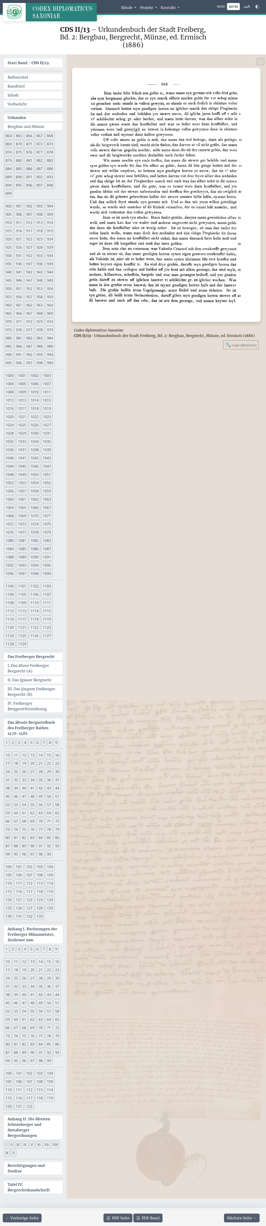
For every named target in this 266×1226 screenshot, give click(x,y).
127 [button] (29, 908)
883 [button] (50, 160)
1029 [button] (22, 433)
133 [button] (39, 916)
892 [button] (39, 176)
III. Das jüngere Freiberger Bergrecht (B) (31, 692)
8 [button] (50, 742)
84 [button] (41, 837)
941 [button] (19, 272)
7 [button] (44, 742)
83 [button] (32, 837)
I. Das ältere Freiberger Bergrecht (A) (28, 668)
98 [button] (41, 854)
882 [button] (39, 160)
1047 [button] (47, 466)
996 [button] (19, 362)
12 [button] (24, 755)
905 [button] (9, 214)
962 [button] (29, 305)
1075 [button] (47, 524)
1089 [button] (22, 557)
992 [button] (29, 354)
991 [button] (19, 354)
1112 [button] (10, 610)
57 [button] (49, 804)
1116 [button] (10, 619)
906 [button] (19, 214)
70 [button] (41, 821)
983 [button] (39, 338)
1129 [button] (22, 643)
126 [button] (19, 908)
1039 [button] (47, 449)
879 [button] (9, 160)
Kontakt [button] (169, 7)
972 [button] (29, 321)
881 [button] (29, 160)
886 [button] (29, 168)
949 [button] (50, 280)
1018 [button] (34, 408)
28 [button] (41, 771)
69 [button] (32, 821)
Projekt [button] (147, 7)
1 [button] (7, 742)
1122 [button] (34, 627)
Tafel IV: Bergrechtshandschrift (29, 1187)
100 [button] (9, 866)
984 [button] (50, 338)
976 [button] (19, 329)
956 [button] (19, 296)
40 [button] (24, 788)
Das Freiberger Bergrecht (31, 656)
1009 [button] (22, 392)
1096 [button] (10, 573)
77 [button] (41, 829)
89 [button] (24, 845)
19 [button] (24, 763)
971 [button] (19, 321)
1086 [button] (34, 548)
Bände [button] (127, 7)
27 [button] (32, 771)
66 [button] (8, 821)
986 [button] (19, 346)
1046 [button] (34, 466)
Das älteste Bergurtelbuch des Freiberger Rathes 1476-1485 (31, 728)
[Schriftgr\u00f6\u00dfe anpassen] (247, 7)
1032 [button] (10, 441)
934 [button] (50, 255)
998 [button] (39, 362)
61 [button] (24, 812)
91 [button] (41, 845)
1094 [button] (34, 565)
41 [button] (32, 788)
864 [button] (9, 135)
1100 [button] (10, 586)
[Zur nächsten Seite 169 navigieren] (242, 1218)
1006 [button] (34, 383)
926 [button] (19, 247)
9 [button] (56, 742)
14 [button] (41, 755)
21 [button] (41, 763)
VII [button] (47, 1144)
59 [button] (8, 812)
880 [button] (19, 160)
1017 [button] (22, 408)
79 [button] (57, 829)
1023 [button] (47, 416)
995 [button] (9, 362)
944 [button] (50, 272)
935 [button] (9, 263)
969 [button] (50, 313)
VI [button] (38, 1144)
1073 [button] (22, 524)
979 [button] (50, 329)
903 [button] (39, 206)
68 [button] (24, 821)
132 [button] (29, 916)
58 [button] (57, 804)
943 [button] (39, 272)
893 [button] (50, 176)
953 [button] (39, 288)
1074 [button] (34, 524)
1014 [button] (34, 400)
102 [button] (29, 866)
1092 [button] (10, 565)
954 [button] (50, 288)
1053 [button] (22, 482)
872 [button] (39, 143)
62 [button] (32, 812)
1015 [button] (47, 400)
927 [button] (29, 247)
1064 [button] (10, 507)
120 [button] (9, 899)
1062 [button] (34, 499)
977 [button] (29, 329)
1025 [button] (22, 425)
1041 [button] (22, 458)
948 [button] (39, 280)
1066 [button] (34, 507)
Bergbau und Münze (26, 126)
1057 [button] (22, 491)
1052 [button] (10, 482)
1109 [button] (22, 602)
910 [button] (9, 222)
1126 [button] (34, 635)
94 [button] (8, 854)
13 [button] (32, 755)
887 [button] (39, 168)
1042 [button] (34, 458)
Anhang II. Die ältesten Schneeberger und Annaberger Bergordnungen (29, 1127)
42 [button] (41, 788)
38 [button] (8, 788)
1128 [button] (10, 643)
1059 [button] (47, 491)
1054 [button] (34, 482)
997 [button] (29, 362)
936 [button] (19, 263)
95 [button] (16, 854)
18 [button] (16, 763)
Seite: (221, 6)
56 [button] (41, 804)
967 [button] (29, 313)
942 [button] (29, 272)
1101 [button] (22, 586)
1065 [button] (22, 507)
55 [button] (32, 804)
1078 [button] (34, 532)
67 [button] (16, 821)
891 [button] (29, 176)
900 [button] (9, 206)
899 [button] (9, 193)
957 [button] (29, 296)
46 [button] (16, 796)
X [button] (14, 1152)
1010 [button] (34, 392)
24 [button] (8, 771)
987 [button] (29, 346)
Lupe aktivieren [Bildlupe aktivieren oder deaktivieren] (241, 345)
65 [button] (57, 812)
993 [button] (39, 354)
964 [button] (50, 305)
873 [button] (50, 143)
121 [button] (19, 899)
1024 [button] (10, 425)
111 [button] (19, 883)
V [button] (32, 1144)
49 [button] (41, 796)
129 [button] (50, 908)
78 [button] (49, 829)
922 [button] (29, 239)
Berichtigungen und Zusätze (26, 1168)
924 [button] (50, 239)
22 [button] (49, 763)
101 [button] (19, 866)
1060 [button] (10, 499)
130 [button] (9, 916)
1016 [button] (10, 408)
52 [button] (8, 804)
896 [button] (29, 185)
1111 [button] (47, 602)
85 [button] (49, 837)
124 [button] (50, 899)
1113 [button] (22, 610)
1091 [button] (47, 557)
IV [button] (25, 1144)
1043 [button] (47, 458)
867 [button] (39, 135)
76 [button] (32, 829)
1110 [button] (34, 602)
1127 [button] (47, 635)
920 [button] (9, 239)
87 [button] (8, 845)
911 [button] (19, 222)
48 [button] (32, 796)
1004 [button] (10, 383)
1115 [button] (47, 610)
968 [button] (39, 313)
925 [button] (9, 247)
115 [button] (9, 891)
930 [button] (9, 255)
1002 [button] (34, 375)
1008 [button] (10, 392)
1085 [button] (22, 548)
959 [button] (50, 296)
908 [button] (39, 214)
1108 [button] (10, 602)
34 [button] (32, 779)
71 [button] (49, 821)
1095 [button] (47, 565)
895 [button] (19, 185)
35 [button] (41, 779)
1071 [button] (47, 515)
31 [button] (8, 779)
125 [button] (9, 908)
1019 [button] (47, 408)
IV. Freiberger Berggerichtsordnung (27, 706)
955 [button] (9, 296)
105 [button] (9, 875)
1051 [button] (47, 474)
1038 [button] (34, 449)
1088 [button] (10, 557)
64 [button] (49, 812)
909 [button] (50, 214)
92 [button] (49, 845)
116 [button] (19, 891)
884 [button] (9, 168)
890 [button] (19, 176)
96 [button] (24, 854)
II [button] (11, 1144)
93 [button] (57, 845)
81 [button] (16, 837)
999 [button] (50, 362)
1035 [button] (47, 441)
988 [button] (39, 346)
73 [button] (8, 829)
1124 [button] (10, 635)
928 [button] (39, 247)
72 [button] (57, 821)
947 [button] (29, 280)
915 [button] (9, 230)
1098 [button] (34, 573)
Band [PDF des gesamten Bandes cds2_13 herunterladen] (148, 1218)
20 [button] (32, 763)
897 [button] (39, 185)
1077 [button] (22, 532)
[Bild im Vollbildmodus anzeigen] (260, 61)
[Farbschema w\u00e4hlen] (257, 6)
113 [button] (39, 883)
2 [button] (13, 742)
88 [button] (16, 845)
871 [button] (29, 143)
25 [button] (16, 771)
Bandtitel (16, 86)
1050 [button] (34, 474)
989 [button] (50, 346)
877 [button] (39, 152)
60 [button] (16, 812)
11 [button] (16, 755)
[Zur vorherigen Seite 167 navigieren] (22, 1218)
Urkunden (17, 117)
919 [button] (50, 230)
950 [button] (9, 288)
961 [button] (19, 305)
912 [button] (29, 222)
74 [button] (16, 829)
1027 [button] (47, 425)
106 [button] (19, 875)
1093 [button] (22, 565)
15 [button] (49, 755)
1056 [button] (10, 491)
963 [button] (39, 305)
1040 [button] (10, 458)
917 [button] (29, 230)
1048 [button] (10, 474)
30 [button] (57, 771)
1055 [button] (47, 482)
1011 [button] (47, 392)
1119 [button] (47, 619)
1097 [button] (22, 573)
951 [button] (19, 288)
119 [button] (50, 891)
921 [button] (19, 239)
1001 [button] (22, 375)
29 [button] (49, 771)
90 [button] (32, 845)
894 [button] (9, 185)
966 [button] (19, 313)
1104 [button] (10, 594)
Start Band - (28, 63)
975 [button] (9, 329)
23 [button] (57, 763)
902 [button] (29, 206)
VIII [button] (55, 1144)
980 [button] (9, 338)
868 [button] (50, 135)
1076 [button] (10, 532)
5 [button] (31, 742)
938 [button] (39, 263)
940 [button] (9, 272)
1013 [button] (22, 400)
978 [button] (39, 329)
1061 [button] (22, 499)
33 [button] (24, 779)
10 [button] (8, 755)
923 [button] (39, 239)
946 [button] (19, 280)
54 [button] (24, 804)
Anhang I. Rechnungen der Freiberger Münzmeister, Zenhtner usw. (32, 934)
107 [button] (29, 875)
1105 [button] (22, 594)
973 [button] (39, 321)
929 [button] (50, 247)
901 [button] (19, 206)
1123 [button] (47, 627)
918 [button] (39, 230)
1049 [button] (22, 474)
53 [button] (16, 804)
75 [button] (24, 829)
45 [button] (8, 796)
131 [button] (19, 916)
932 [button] (29, 255)
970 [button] (9, 321)
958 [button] (39, 296)
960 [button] (9, 305)
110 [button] (9, 883)
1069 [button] (22, 515)
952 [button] (29, 288)
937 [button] (29, 263)
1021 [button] (22, 416)
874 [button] (9, 152)
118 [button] (39, 891)
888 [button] (50, 168)
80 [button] (8, 837)
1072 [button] (10, 524)
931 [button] (19, 255)
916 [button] (19, 230)
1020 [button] (10, 416)
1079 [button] (47, 532)
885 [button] (19, 168)
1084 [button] (10, 548)
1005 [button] (22, 383)
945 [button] (9, 280)
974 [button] (50, 321)
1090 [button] (34, 557)
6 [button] (37, 742)
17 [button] (8, 763)
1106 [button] (34, 594)
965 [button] (9, 313)
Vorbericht (17, 104)
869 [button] (9, 143)
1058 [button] (34, 491)
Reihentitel (18, 77)
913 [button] (39, 222)
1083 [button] (47, 540)
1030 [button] (34, 433)
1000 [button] (10, 375)
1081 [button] (22, 540)
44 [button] (57, 788)
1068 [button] (10, 515)
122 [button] (29, 899)
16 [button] (57, 755)
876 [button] (29, 152)
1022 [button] (34, 416)
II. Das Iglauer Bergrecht (30, 680)
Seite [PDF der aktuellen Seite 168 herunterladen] (117, 1218)
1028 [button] (10, 433)
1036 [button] (10, 449)
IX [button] (7, 1152)
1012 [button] (10, 400)
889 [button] (9, 176)
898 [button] (50, 185)
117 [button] (29, 891)
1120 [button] (10, 627)
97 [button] (32, 854)
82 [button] (24, 837)
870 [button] (19, 143)
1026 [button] (34, 425)
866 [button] (29, 135)
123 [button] (39, 899)
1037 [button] (22, 449)
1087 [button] (47, 548)
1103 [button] (47, 586)
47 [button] (24, 796)
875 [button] (19, 152)
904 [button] (50, 206)
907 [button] (29, 214)
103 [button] (39, 866)
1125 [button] (22, 635)
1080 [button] (10, 540)
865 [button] (19, 135)
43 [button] (49, 788)
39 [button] (16, 788)
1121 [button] (22, 627)
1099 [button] (47, 573)
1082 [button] (34, 540)
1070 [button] (34, 515)
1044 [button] (10, 466)
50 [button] (49, 796)
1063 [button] (47, 499)
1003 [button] (47, 375)
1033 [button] (22, 441)
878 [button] (50, 152)
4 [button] (25, 742)
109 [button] (50, 875)
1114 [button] (34, 610)
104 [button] (50, 866)
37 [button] (57, 779)
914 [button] (50, 222)
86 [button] (57, 837)
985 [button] (9, 346)
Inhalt (13, 95)
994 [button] (50, 354)
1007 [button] (47, 383)
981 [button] (19, 338)
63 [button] (41, 812)
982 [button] (29, 338)
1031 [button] (47, 433)
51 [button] (57, 796)
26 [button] (24, 771)
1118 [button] (34, 619)
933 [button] (39, 255)
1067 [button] (47, 507)
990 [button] (9, 354)
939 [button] (50, 263)
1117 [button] (22, 619)
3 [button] (19, 742)
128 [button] (39, 908)
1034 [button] (34, 441)
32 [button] (16, 779)
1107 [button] (47, 594)
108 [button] (39, 875)
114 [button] (50, 883)
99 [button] (49, 854)
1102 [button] (34, 586)
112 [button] (29, 883)
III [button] (18, 1144)
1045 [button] (22, 466)
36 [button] (49, 779)
